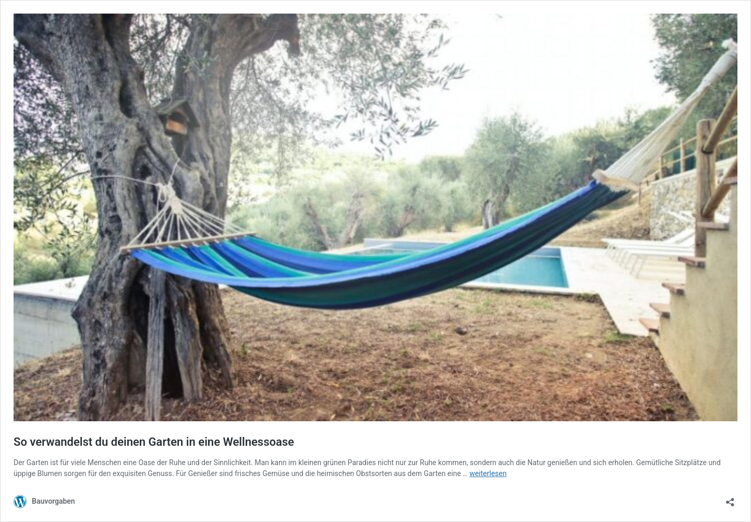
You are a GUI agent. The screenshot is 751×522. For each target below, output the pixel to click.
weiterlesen (487, 473)
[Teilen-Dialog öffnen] (730, 499)
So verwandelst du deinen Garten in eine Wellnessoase (154, 441)
